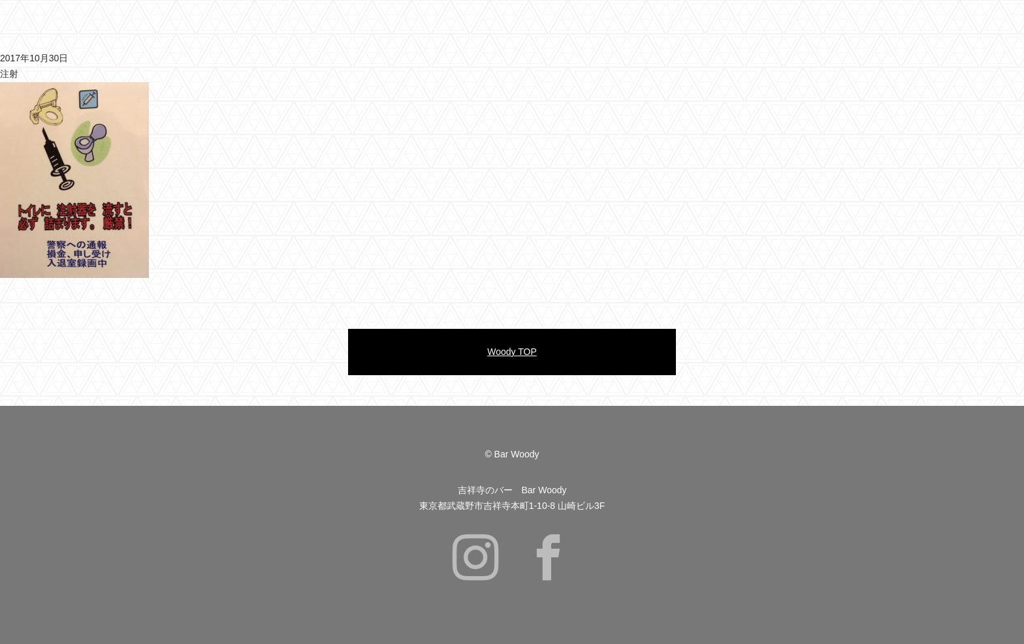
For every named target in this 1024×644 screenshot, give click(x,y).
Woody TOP (511, 351)
